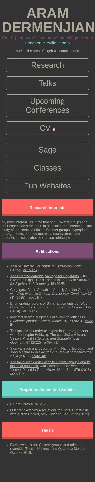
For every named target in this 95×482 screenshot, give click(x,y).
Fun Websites (47, 185)
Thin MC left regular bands (30, 266)
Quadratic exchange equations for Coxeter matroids (49, 410)
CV (47, 128)
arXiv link (30, 270)
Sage (47, 149)
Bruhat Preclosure (24, 404)
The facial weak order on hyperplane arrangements (49, 331)
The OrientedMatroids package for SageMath (44, 276)
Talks (47, 83)
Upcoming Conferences (47, 105)
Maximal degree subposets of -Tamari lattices (45, 317)
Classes (47, 167)
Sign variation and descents (31, 348)
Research (47, 65)
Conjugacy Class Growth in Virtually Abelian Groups (49, 290)
